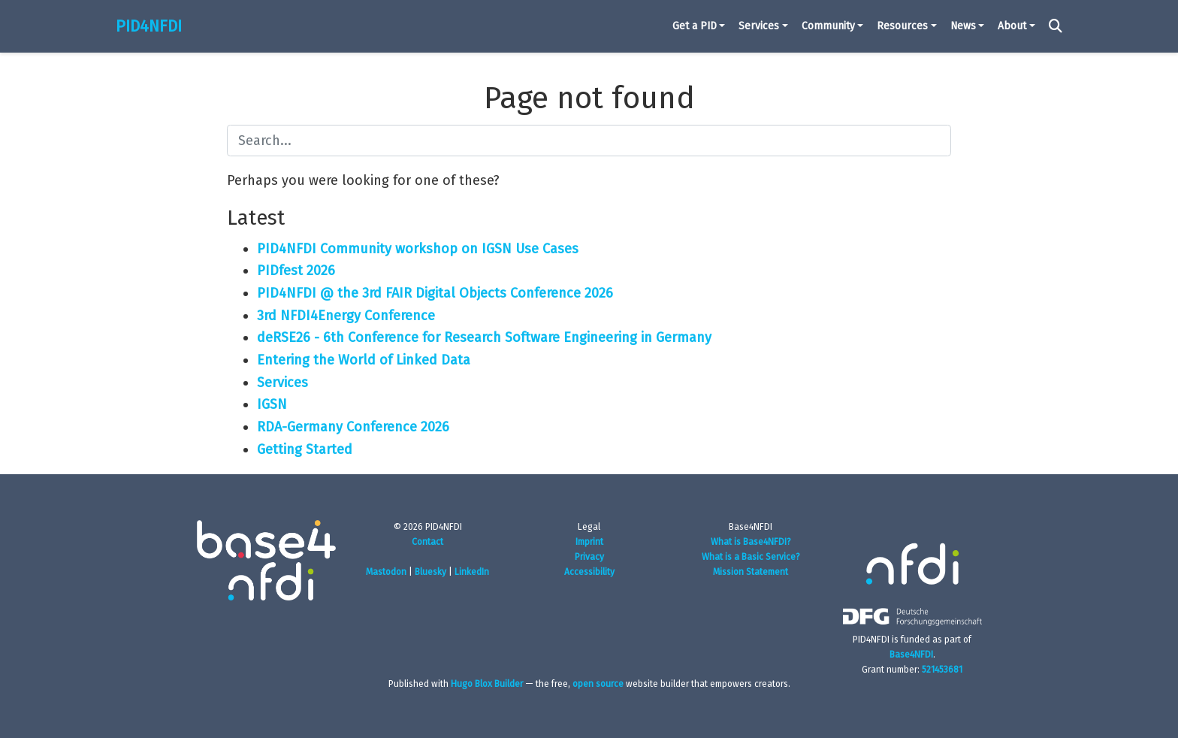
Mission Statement (750, 572)
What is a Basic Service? (751, 557)
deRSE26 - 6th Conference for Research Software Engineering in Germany (484, 337)
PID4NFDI (149, 26)
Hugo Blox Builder (487, 684)
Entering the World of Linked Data (363, 360)
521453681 (942, 669)
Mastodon (386, 572)
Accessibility (589, 572)
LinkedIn (472, 572)
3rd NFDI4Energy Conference (346, 315)
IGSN (272, 404)
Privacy (589, 557)
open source (598, 684)
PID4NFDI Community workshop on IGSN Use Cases (417, 248)
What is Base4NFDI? (751, 542)
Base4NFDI (911, 654)
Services (282, 382)
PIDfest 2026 (296, 270)
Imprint (589, 542)
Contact (427, 542)
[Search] (1055, 26)
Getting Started (304, 449)
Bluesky (430, 572)
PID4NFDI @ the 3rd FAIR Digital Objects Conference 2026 (435, 293)
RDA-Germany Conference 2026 (353, 427)
